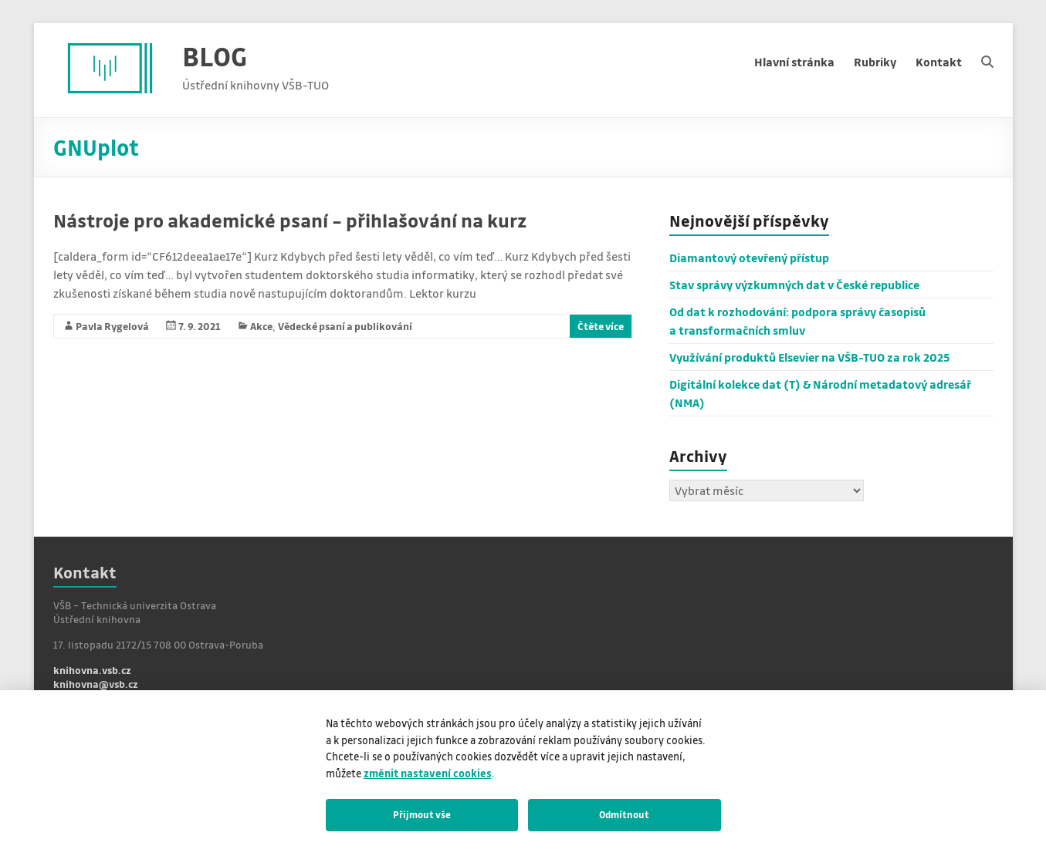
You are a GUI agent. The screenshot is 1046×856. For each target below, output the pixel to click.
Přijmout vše (422, 814)
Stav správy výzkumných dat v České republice (794, 284)
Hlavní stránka (794, 61)
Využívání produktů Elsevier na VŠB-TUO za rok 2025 (809, 357)
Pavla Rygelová (112, 325)
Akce (261, 325)
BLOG (214, 55)
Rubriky (875, 61)
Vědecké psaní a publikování (345, 325)
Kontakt (939, 61)
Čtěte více (600, 325)
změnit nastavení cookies (428, 773)
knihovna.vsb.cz (92, 669)
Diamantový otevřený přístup (749, 257)
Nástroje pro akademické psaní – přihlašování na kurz (289, 220)
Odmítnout (624, 814)
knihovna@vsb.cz (95, 683)
